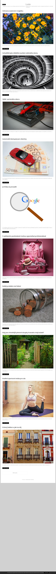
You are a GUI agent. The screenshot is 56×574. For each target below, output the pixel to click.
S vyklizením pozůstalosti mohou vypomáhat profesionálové (24, 236)
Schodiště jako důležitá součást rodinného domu (20, 53)
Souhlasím (46, 572)
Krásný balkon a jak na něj (11, 427)
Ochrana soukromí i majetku (12, 11)
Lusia (28, 4)
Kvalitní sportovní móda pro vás (13, 378)
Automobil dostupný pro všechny (14, 139)
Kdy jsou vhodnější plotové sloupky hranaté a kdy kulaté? (23, 332)
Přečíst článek (5, 48)
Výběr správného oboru (11, 99)
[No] (54, 572)
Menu (4, 4)
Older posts (15, 472)
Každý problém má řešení (11, 286)
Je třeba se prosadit (9, 187)
